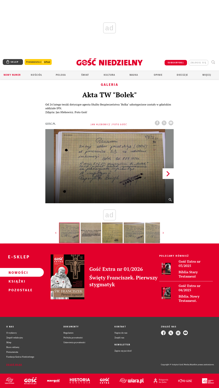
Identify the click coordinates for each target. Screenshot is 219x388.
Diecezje (182, 74)
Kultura (109, 74)
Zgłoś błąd (14, 365)
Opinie (158, 74)
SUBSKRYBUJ (176, 62)
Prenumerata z (38, 62)
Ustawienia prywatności (74, 342)
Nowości (16, 272)
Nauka (134, 74)
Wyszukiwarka (213, 62)
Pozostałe (16, 290)
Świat (85, 74)
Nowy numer (12, 74)
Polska (61, 74)
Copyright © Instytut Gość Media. (175, 365)
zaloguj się (198, 62)
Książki (16, 281)
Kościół (36, 74)
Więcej (206, 74)
